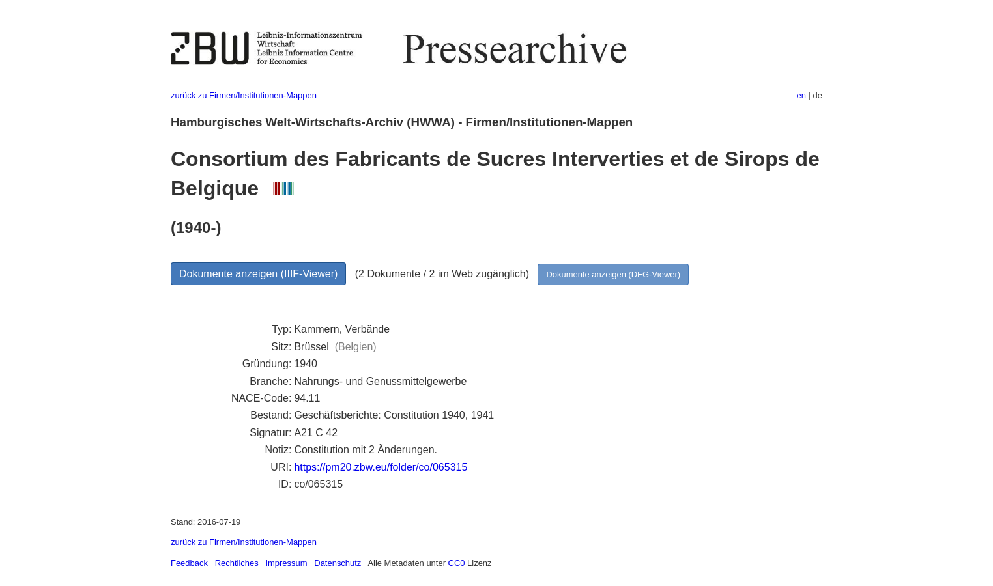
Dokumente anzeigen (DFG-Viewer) (613, 274)
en (801, 95)
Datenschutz (337, 563)
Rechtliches (237, 563)
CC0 (456, 563)
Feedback (189, 563)
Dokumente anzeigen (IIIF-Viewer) (258, 273)
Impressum (286, 563)
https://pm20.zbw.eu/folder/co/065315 (380, 467)
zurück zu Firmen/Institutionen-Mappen (244, 95)
